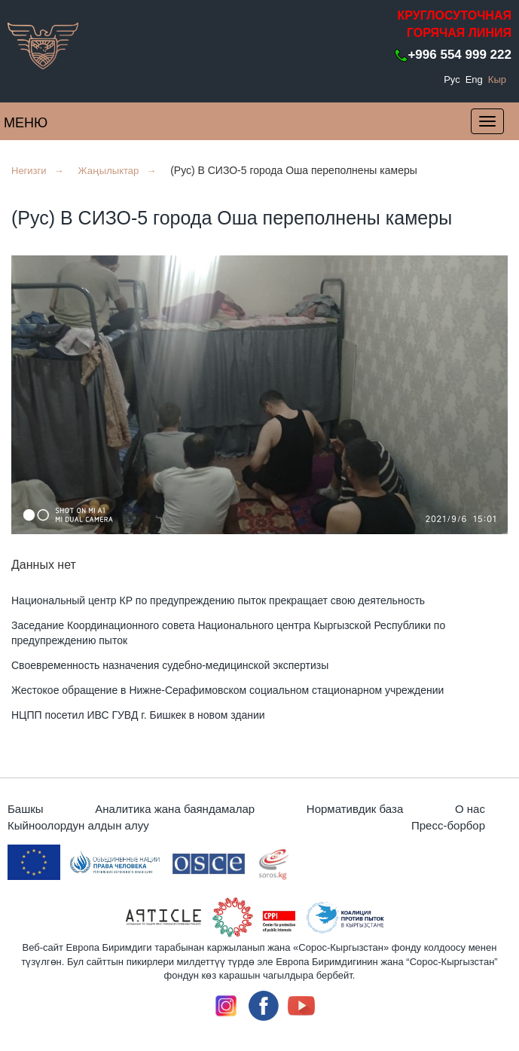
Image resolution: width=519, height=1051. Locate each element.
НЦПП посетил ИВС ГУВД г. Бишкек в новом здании (138, 715)
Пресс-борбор (448, 825)
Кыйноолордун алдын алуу (78, 825)
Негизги (29, 170)
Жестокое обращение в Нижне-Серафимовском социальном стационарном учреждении (227, 690)
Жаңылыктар (108, 170)
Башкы (26, 808)
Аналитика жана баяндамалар (175, 808)
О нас (470, 808)
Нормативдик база (355, 808)
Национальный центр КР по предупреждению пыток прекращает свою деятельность (218, 600)
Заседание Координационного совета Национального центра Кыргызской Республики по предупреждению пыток (228, 632)
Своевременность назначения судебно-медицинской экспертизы (169, 665)
